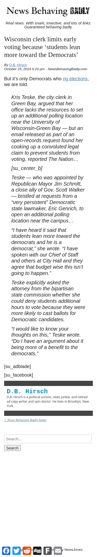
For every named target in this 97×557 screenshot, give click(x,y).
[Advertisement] (48, 493)
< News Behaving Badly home (25, 420)
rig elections (75, 78)
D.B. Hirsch (18, 65)
